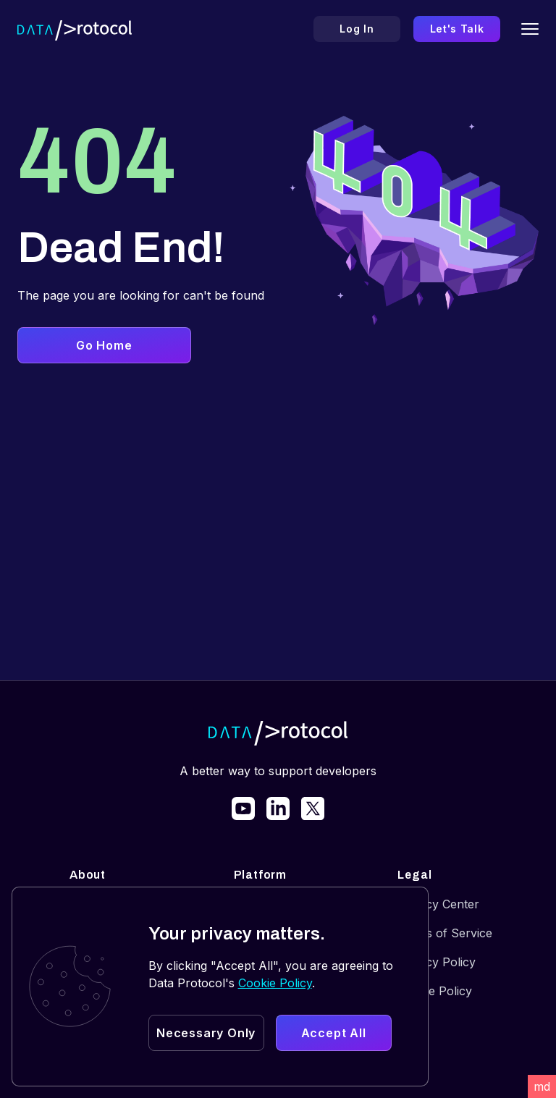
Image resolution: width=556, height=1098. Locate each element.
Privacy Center (438, 904)
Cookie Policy (434, 991)
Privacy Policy (436, 962)
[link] (243, 808)
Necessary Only (206, 1033)
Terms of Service (444, 933)
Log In (357, 28)
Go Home (104, 345)
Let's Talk (457, 28)
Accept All (333, 1033)
